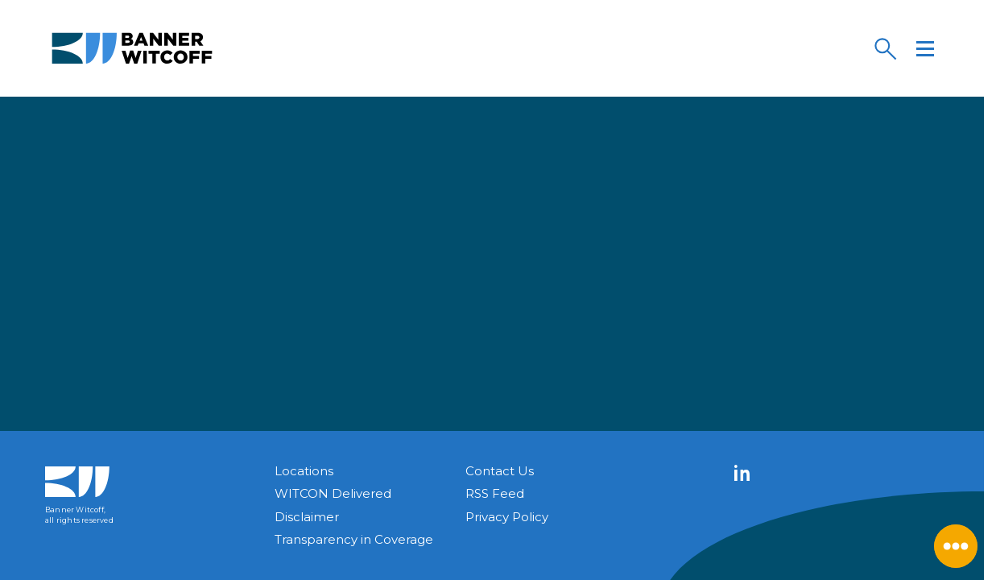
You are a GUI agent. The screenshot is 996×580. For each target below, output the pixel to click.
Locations (304, 470)
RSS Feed (494, 493)
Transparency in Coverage (354, 539)
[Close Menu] (955, 546)
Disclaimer (307, 516)
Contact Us (499, 470)
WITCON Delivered (333, 493)
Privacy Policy (506, 516)
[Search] (885, 48)
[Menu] (925, 48)
